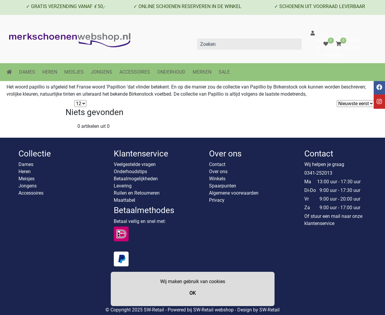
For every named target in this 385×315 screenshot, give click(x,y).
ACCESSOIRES (134, 72)
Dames (25, 164)
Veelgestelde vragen (135, 164)
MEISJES (74, 72)
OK (192, 293)
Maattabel (124, 200)
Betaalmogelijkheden (136, 178)
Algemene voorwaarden (233, 193)
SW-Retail (269, 310)
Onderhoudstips (130, 171)
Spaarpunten (222, 186)
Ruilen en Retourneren (137, 193)
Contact (217, 164)
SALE (224, 72)
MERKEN (202, 72)
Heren (24, 171)
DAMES (27, 72)
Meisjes (26, 178)
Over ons (218, 171)
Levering (123, 186)
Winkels (217, 178)
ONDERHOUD (171, 72)
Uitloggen (332, 55)
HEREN (49, 72)
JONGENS (101, 72)
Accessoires (30, 193)
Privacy (217, 200)
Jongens (27, 186)
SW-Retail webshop (213, 310)
